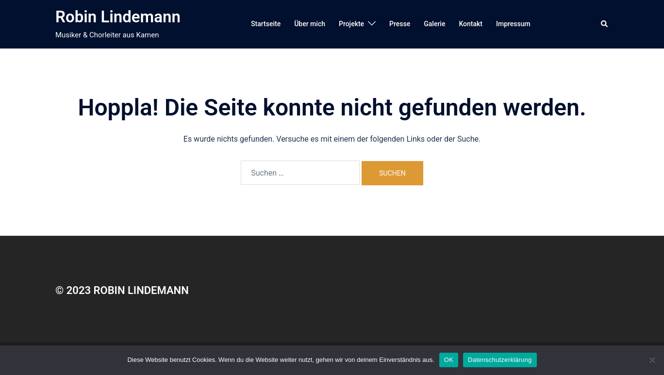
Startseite (266, 24)
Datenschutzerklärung (499, 359)
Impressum (513, 24)
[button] (605, 24)
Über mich (309, 24)
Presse (399, 24)
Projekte (351, 24)
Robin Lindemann (118, 16)
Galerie (434, 24)
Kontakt (470, 24)
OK (448, 359)
